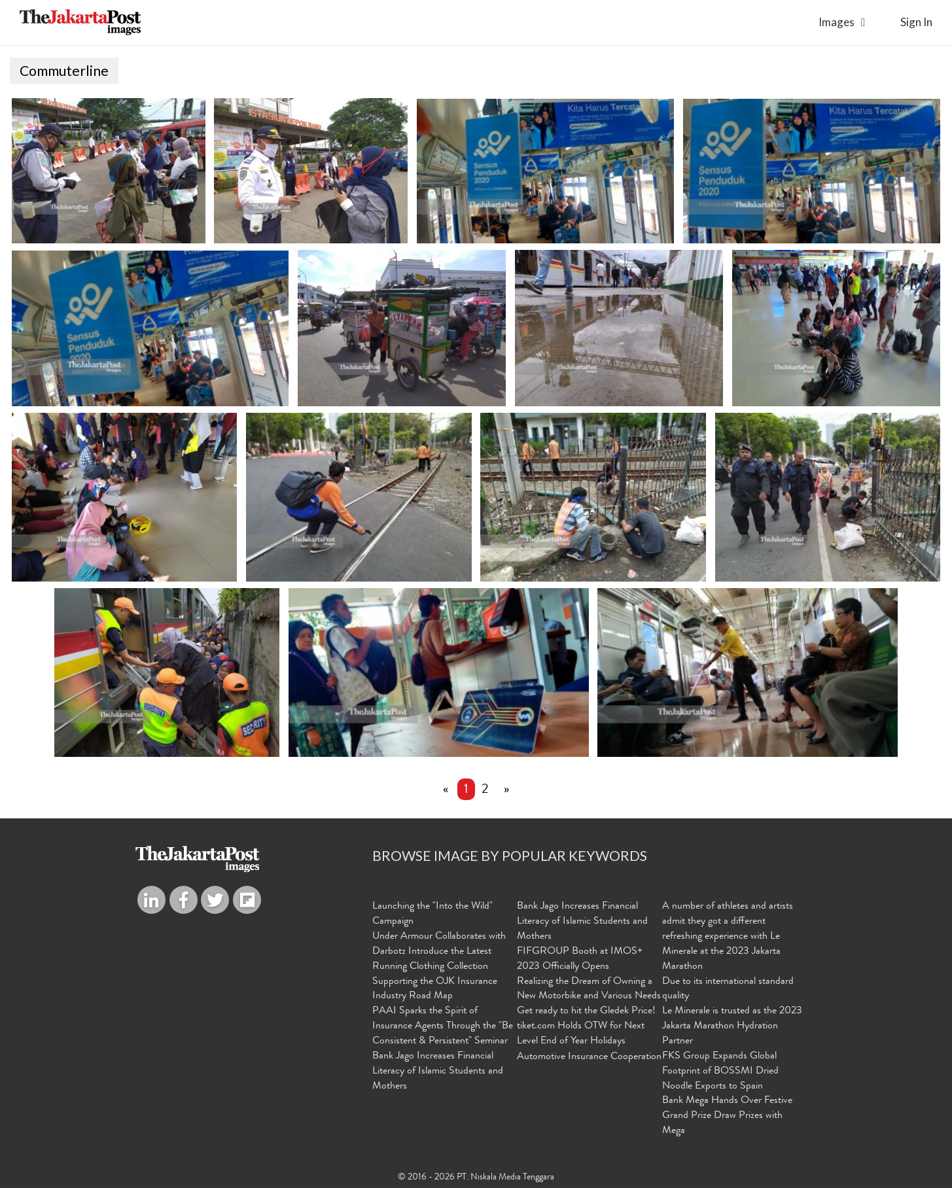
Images (837, 22)
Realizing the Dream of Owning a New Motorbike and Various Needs (589, 989)
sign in (916, 22)
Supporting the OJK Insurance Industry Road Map (434, 989)
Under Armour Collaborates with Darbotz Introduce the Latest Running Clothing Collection (439, 952)
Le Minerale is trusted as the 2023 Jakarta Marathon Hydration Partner (732, 1026)
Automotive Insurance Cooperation (589, 1056)
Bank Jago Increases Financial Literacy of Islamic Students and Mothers (437, 1071)
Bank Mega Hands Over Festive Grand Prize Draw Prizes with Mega (727, 1116)
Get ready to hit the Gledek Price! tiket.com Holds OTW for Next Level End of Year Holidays (586, 1026)
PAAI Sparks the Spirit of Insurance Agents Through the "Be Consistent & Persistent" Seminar (442, 1026)
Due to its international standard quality (728, 989)
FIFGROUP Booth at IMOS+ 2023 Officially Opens (580, 958)
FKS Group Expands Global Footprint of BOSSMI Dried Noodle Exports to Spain (720, 1071)
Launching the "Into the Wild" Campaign (432, 914)
